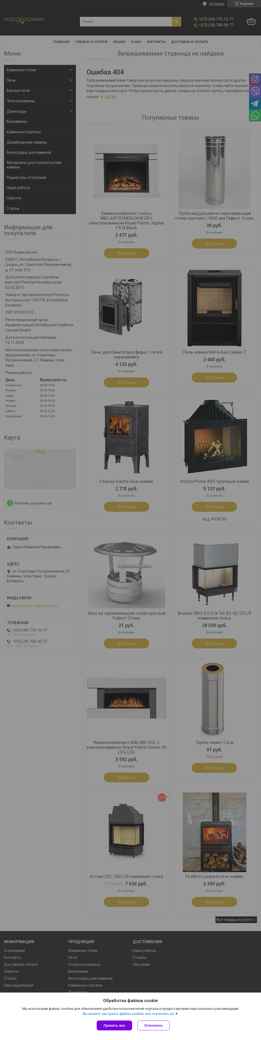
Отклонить (153, 1025)
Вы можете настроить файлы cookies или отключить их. (129, 1014)
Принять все (114, 1025)
